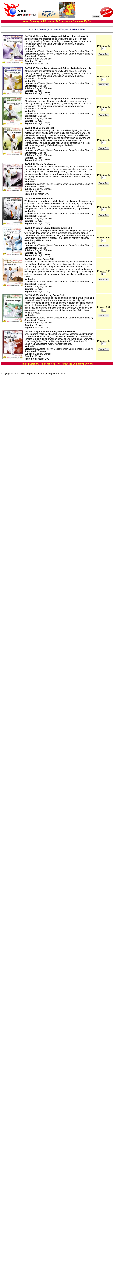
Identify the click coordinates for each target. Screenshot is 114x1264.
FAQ (58, 21)
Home (25, 21)
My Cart (88, 21)
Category (34, 21)
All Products (47, 21)
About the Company (72, 21)
